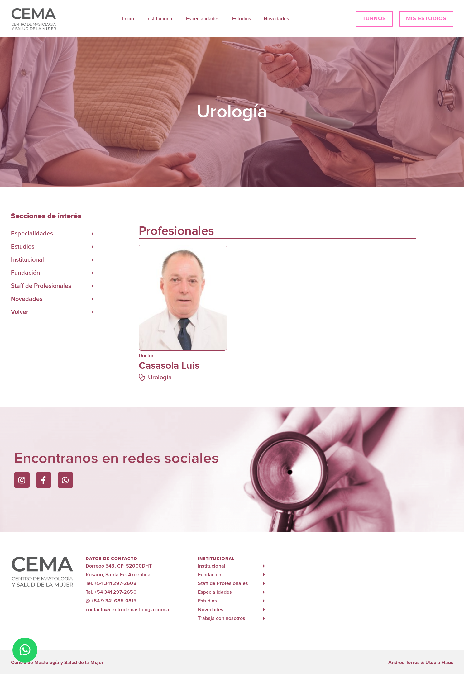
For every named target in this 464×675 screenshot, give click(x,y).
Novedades (276, 18)
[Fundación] (92, 272)
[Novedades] (92, 299)
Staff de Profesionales (41, 286)
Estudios (241, 18)
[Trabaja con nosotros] (263, 618)
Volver (19, 312)
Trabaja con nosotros (222, 618)
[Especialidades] (92, 233)
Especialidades (203, 18)
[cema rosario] (363, 591)
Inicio (128, 18)
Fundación (25, 273)
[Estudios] (92, 246)
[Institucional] (92, 259)
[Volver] (92, 312)
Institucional (160, 18)
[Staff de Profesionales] (92, 285)
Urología (160, 377)
